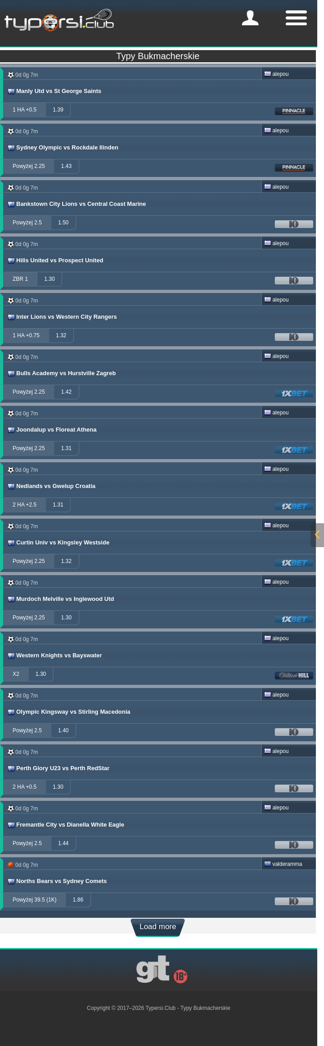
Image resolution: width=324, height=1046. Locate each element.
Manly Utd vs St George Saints (54, 91)
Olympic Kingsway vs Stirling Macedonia (68, 712)
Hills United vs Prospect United (55, 260)
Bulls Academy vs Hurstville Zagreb (61, 373)
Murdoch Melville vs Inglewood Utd (60, 599)
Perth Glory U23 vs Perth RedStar (58, 768)
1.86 (78, 900)
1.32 (61, 335)
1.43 (66, 166)
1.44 (63, 843)
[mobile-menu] (250, 17)
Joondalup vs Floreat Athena (52, 430)
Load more (157, 926)
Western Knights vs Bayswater (54, 655)
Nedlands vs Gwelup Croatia (51, 486)
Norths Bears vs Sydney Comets (57, 881)
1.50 (63, 222)
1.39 (58, 110)
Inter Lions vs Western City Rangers (62, 317)
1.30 (49, 279)
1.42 (66, 392)
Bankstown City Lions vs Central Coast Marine (76, 204)
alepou (276, 74)
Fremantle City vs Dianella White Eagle (65, 825)
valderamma (283, 864)
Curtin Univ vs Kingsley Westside (58, 543)
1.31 (66, 448)
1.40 (63, 730)
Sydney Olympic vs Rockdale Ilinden (62, 148)
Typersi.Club (161, 1008)
